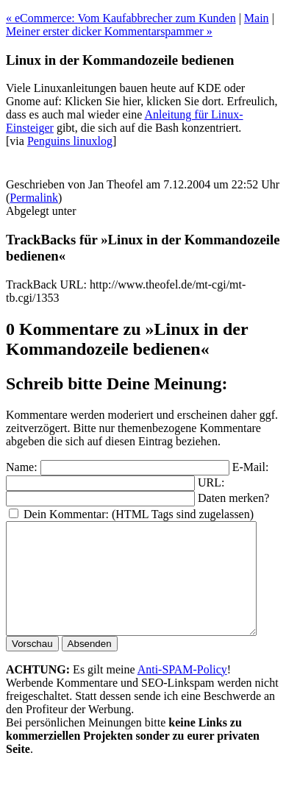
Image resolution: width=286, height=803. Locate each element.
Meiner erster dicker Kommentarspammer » (109, 31)
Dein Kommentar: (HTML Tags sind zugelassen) (139, 514)
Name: (21, 467)
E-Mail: (250, 467)
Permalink (34, 197)
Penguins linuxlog (69, 141)
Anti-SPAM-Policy (182, 691)
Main (256, 18)
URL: (211, 482)
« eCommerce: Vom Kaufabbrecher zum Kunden (121, 18)
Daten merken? (233, 498)
